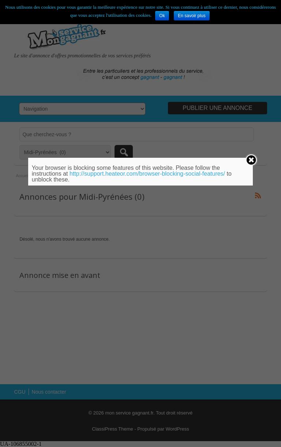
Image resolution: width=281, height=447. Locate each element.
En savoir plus (191, 15)
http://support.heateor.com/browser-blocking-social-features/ (147, 174)
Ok (162, 15)
